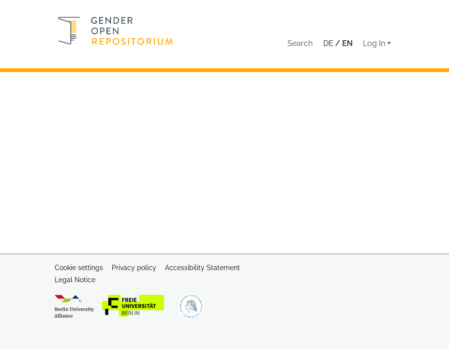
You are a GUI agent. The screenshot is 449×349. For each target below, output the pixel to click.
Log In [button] (375, 43)
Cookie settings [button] (79, 268)
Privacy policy (134, 268)
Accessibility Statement (202, 268)
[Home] (116, 31)
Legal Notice (75, 280)
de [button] (329, 43)
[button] (300, 43)
